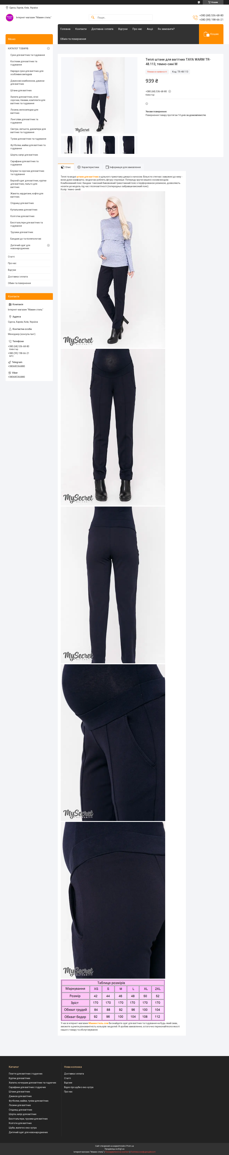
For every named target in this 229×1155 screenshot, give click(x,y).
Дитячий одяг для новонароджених (20, 247)
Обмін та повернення (73, 38)
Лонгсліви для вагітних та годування (24, 121)
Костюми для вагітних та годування (23, 63)
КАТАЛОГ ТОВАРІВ (18, 48)
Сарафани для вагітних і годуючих (27, 1087)
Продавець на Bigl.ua (114, 1149)
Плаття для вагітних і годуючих (25, 1073)
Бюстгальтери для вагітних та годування (26, 224)
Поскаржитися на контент (117, 1152)
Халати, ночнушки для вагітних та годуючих (32, 1082)
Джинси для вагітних (20, 1096)
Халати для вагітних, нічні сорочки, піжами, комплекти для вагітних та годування (27, 100)
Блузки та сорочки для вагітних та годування (27, 173)
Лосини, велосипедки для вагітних (24, 111)
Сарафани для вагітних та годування (24, 163)
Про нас (137, 29)
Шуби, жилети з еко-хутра (23, 1127)
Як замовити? (166, 29)
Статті (11, 256)
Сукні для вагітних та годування (27, 55)
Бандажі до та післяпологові (25, 238)
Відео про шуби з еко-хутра (78, 1087)
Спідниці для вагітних (22, 203)
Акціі (150, 29)
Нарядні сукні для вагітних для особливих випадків (26, 73)
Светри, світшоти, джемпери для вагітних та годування (28, 131)
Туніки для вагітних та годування (28, 138)
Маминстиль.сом (98, 1023)
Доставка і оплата (102, 29)
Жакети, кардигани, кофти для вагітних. (26, 195)
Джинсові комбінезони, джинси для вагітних (27, 82)
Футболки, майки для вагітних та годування (28, 147)
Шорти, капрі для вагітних (24, 154)
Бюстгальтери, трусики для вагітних (28, 1118)
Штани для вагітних (21, 90)
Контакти (81, 29)
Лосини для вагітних (20, 1105)
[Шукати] (93, 17)
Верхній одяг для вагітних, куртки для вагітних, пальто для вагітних (28, 183)
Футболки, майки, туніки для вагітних (28, 1100)
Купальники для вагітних (23, 209)
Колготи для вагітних (20, 1123)
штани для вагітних (88, 176)
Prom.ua (130, 1146)
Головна (65, 29)
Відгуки (122, 29)
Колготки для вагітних (22, 216)
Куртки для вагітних (19, 1078)
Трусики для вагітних (21, 232)
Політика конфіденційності (143, 1152)
